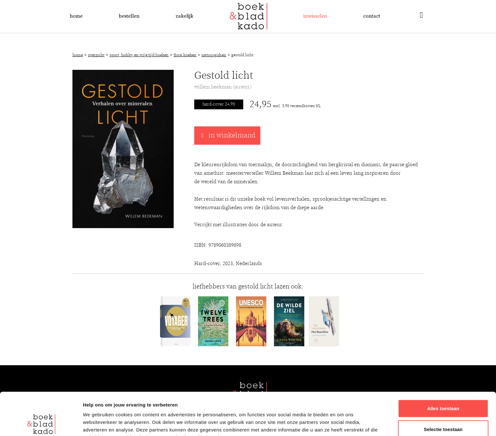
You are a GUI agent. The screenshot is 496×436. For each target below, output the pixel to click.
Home (76, 16)
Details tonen (342, 423)
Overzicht (96, 55)
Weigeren (443, 409)
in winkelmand (227, 135)
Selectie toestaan (443, 389)
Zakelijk (184, 16)
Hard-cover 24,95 (218, 104)
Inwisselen (315, 16)
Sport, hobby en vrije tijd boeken (139, 55)
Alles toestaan (443, 368)
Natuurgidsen (214, 55)
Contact (371, 16)
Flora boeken (185, 55)
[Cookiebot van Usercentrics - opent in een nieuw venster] (41, 423)
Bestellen (129, 16)
